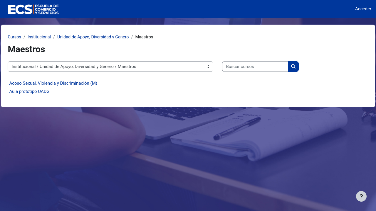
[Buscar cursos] (268, 67)
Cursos (28, 37)
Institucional (53, 37)
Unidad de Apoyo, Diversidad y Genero (109, 37)
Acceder (363, 8)
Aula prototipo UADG (42, 91)
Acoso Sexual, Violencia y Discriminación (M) (66, 83)
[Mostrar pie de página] (361, 196)
